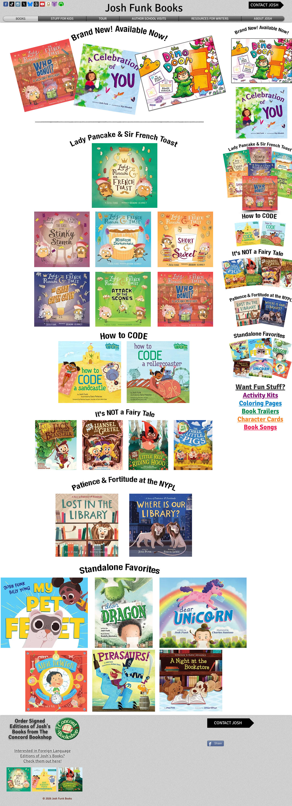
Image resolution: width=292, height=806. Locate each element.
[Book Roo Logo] (54, 4)
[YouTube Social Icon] (42, 4)
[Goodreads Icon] (48, 4)
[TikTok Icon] (11, 4)
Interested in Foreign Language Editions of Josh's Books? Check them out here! (42, 756)
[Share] (215, 743)
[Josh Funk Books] (144, 8)
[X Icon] (24, 4)
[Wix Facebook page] (5, 4)
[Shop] (61, 4)
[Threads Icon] (36, 4)
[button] (260, 395)
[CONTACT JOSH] (266, 5)
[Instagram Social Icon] (17, 4)
